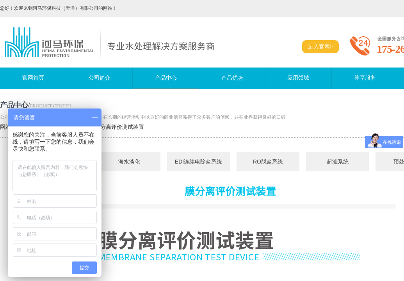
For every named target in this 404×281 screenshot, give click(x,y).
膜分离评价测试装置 (119, 127)
